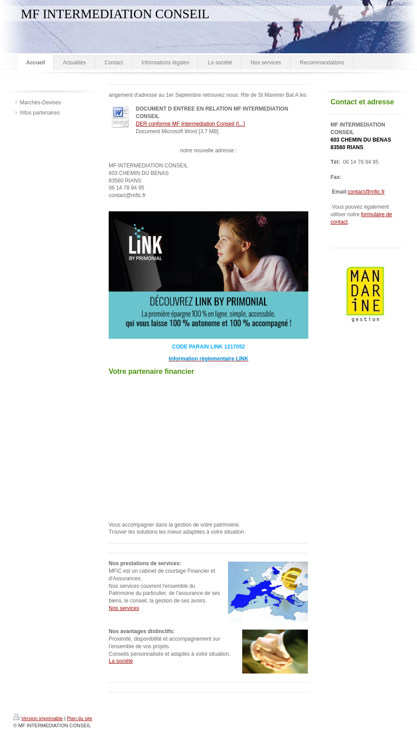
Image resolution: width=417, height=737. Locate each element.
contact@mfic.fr (366, 192)
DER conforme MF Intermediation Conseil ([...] (190, 124)
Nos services (124, 608)
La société (121, 661)
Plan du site (79, 718)
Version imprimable (38, 718)
